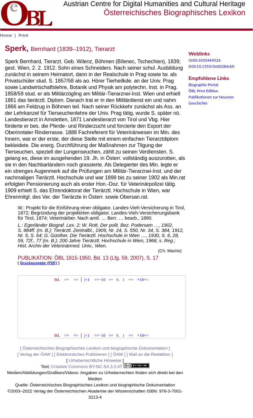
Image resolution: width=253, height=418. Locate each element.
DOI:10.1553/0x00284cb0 (211, 66)
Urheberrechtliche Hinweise (95, 360)
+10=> (142, 279)
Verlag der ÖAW (35, 354)
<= (66, 279)
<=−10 (100, 279)
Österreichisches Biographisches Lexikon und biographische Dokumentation (95, 348)
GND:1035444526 (204, 60)
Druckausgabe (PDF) (38, 263)
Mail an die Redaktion (149, 354)
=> (76, 279)
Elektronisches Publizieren (81, 354)
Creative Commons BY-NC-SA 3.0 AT (100, 366)
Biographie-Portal (203, 84)
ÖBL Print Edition (203, 90)
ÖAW (118, 354)
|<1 (86, 279)
